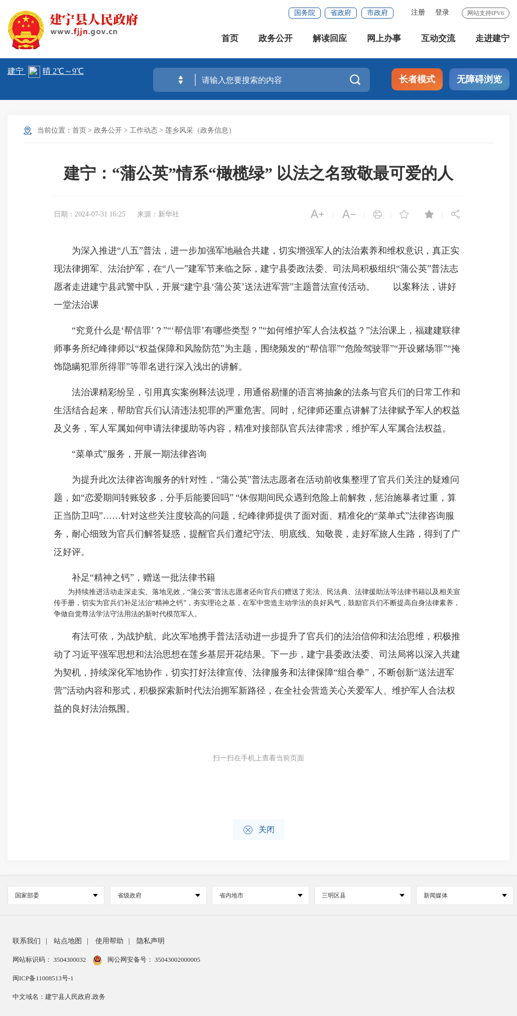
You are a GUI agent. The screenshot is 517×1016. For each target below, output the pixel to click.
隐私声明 (151, 941)
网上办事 (384, 40)
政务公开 (275, 40)
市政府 (377, 13)
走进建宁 (492, 40)
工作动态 (144, 130)
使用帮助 (109, 941)
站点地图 (68, 941)
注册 (418, 12)
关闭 (259, 830)
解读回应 (330, 40)
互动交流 (438, 40)
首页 (229, 40)
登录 (442, 12)
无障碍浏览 (479, 79)
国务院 (304, 13)
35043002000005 (176, 959)
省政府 (340, 13)
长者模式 (417, 79)
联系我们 (27, 941)
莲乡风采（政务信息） (200, 130)
